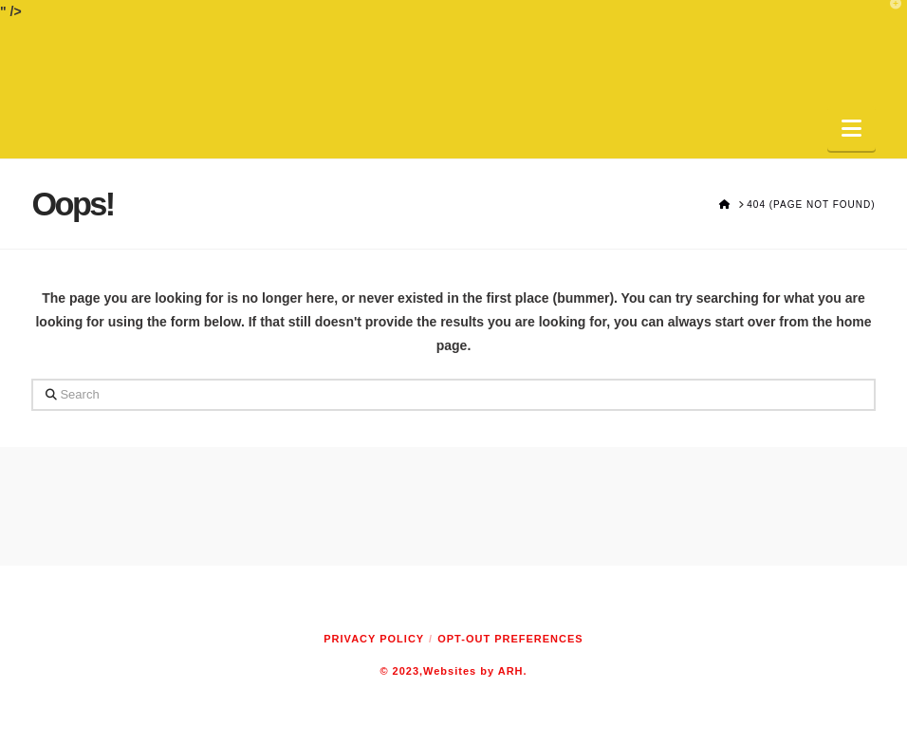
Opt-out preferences (510, 638)
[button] (851, 128)
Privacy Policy (374, 638)
